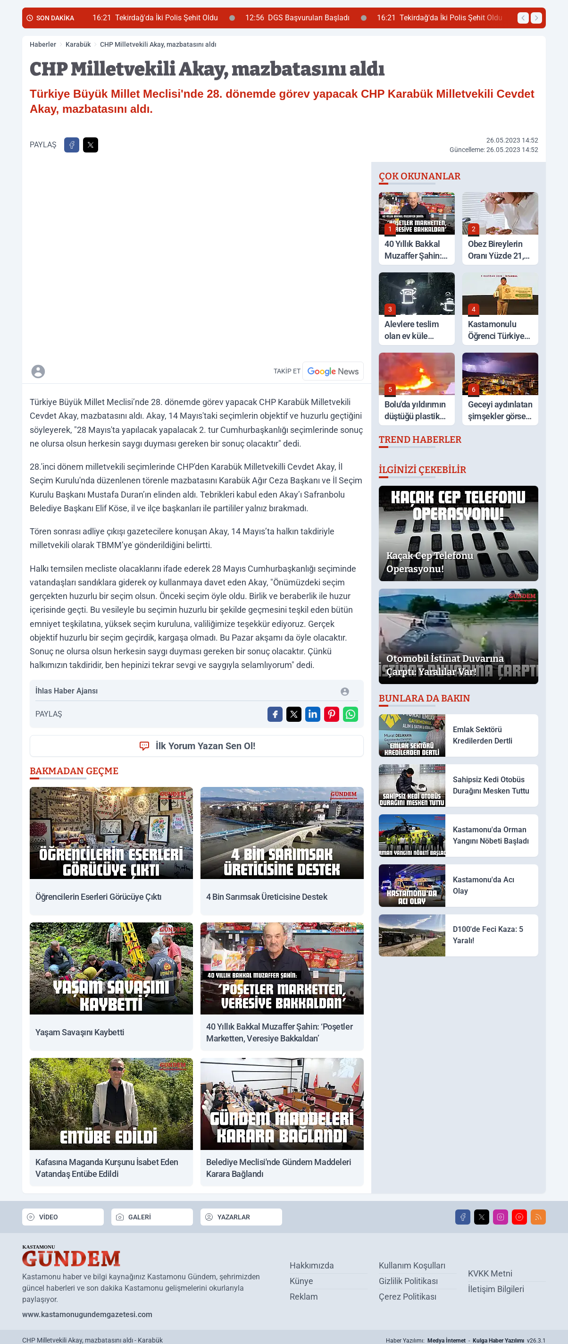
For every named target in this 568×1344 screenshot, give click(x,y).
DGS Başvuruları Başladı (306, 18)
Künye (301, 1281)
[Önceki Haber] (523, 18)
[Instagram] (500, 1217)
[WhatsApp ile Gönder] (350, 714)
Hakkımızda (312, 1265)
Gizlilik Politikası (408, 1281)
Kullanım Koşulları (412, 1265)
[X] (481, 1217)
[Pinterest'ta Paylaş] (331, 714)
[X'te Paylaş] (90, 144)
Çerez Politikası (407, 1297)
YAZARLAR (227, 1217)
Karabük (78, 44)
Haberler (43, 44)
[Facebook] (462, 1217)
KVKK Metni (490, 1273)
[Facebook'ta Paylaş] (71, 144)
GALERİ (133, 1217)
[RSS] (538, 1217)
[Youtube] (519, 1217)
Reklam (304, 1297)
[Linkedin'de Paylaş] (312, 714)
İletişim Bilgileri (496, 1289)
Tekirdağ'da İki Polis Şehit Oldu (163, 18)
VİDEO (42, 1217)
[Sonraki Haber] (536, 18)
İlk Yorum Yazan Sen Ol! (197, 746)
